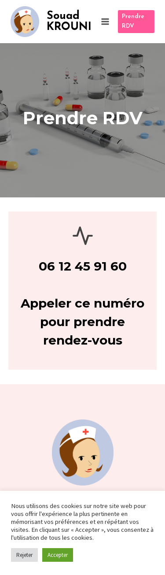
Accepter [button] (58, 555)
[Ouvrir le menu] (105, 21)
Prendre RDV (133, 21)
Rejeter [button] (24, 555)
